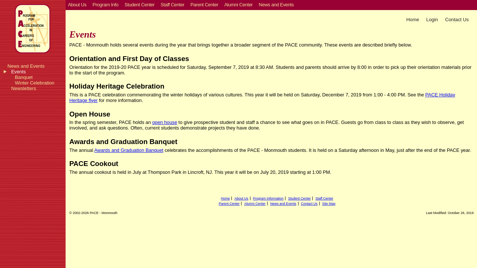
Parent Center (229, 203)
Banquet (24, 77)
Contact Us (457, 19)
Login (432, 19)
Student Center (299, 198)
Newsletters (23, 88)
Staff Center (324, 198)
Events (18, 71)
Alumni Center (254, 203)
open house (164, 122)
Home (412, 19)
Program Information (268, 198)
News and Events (26, 66)
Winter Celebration (34, 83)
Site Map (329, 203)
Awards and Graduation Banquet (128, 150)
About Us (241, 198)
